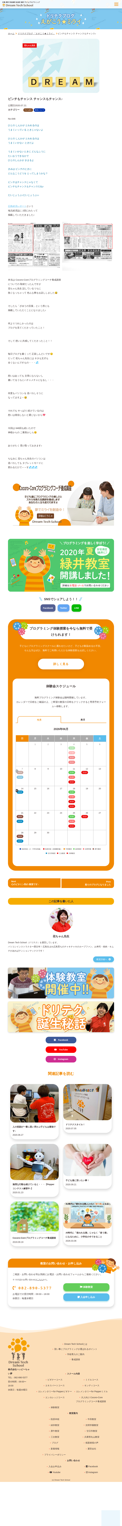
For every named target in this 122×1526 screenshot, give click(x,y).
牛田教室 (92, 1441)
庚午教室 (55, 1453)
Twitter (63, 608)
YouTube (61, 1051)
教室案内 (73, 1435)
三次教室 (55, 1459)
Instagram (61, 1061)
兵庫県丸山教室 (91, 1459)
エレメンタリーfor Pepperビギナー (55, 1414)
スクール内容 (73, 1396)
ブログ (55, 1465)
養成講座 (75, 1382)
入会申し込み (86, 1320)
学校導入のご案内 (75, 1376)
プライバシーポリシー (55, 1477)
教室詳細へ (103, 960)
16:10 (72, 802)
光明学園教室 (91, 1447)
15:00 (72, 773)
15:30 (72, 778)
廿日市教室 (92, 1453)
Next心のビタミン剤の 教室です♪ (26, 884)
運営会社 (92, 1471)
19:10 (72, 783)
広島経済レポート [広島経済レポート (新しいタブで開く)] (17, 206)
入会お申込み (55, 1489)
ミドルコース (91, 1402)
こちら (40, 1302)
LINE (77, 608)
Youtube (55, 1494)
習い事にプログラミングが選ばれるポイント (75, 1371)
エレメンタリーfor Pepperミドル (92, 1414)
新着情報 (55, 1471)
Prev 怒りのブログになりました (97, 884)
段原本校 (55, 1441)
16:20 (20, 822)
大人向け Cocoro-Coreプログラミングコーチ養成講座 (91, 1422)
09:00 (20, 817)
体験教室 (86, 1309)
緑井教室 (55, 1447)
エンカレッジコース (55, 1420)
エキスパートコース (55, 1408)
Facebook (47, 608)
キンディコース (91, 1408)
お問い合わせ (73, 1483)
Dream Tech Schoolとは (75, 1366)
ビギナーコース (55, 1402)
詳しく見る (61, 664)
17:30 (72, 798)
